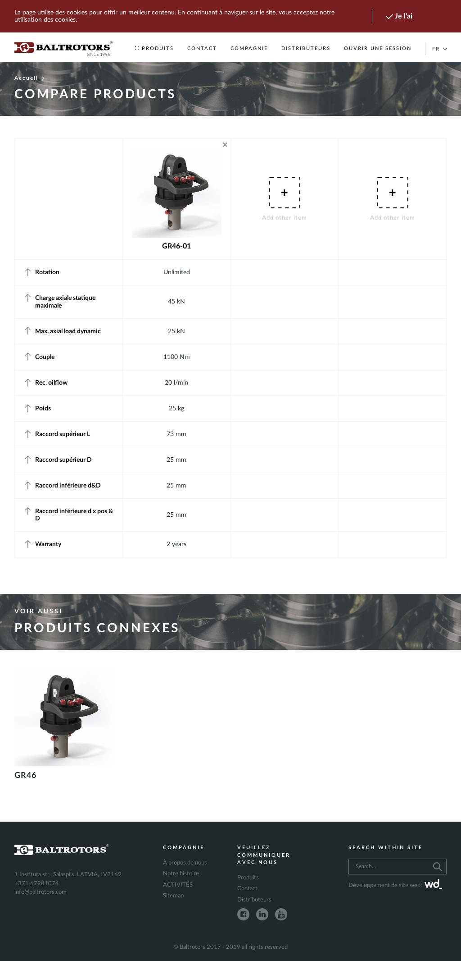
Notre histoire (181, 874)
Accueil (29, 78)
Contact (202, 48)
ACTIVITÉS (178, 885)
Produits (154, 48)
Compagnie (249, 48)
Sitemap (173, 896)
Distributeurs (305, 48)
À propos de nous (185, 863)
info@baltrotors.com (40, 892)
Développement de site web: (395, 885)
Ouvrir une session (377, 48)
